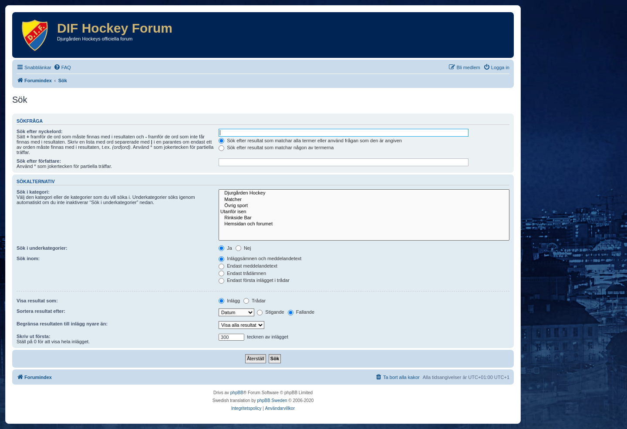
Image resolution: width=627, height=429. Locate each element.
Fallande (301, 312)
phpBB (236, 392)
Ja (225, 248)
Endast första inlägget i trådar (254, 280)
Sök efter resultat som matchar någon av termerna (276, 147)
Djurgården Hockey (364, 193)
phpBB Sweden (272, 400)
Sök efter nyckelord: (40, 131)
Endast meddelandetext (248, 265)
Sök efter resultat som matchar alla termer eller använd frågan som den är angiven (310, 140)
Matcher (364, 200)
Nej (243, 248)
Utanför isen (364, 212)
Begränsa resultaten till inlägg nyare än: (62, 323)
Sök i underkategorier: (42, 248)
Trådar (254, 300)
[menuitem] (62, 67)
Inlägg (229, 300)
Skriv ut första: (34, 336)
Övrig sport (364, 206)
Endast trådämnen (242, 273)
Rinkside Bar (364, 218)
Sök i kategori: (33, 191)
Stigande (270, 312)
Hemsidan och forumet (364, 224)
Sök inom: (28, 258)
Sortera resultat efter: (41, 311)
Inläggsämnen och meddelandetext (260, 258)
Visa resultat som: (37, 300)
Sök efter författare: (39, 161)
